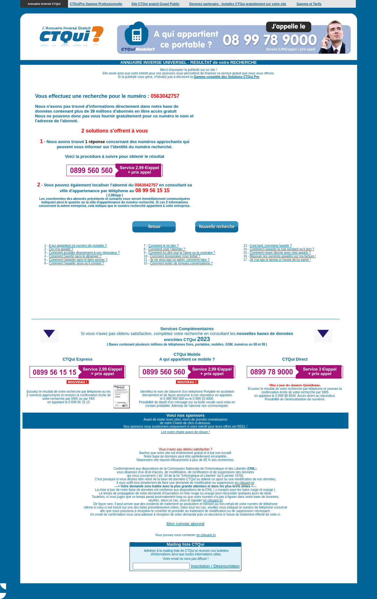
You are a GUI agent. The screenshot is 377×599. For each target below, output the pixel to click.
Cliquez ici (226, 591)
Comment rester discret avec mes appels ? (280, 252)
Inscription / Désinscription (215, 566)
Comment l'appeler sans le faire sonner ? (78, 259)
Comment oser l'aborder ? (166, 249)
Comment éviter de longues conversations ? (181, 263)
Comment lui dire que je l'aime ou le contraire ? (181, 252)
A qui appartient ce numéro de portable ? (78, 245)
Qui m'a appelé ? (61, 249)
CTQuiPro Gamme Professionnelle (96, 4)
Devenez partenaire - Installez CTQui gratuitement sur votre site (237, 4)
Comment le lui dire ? (163, 245)
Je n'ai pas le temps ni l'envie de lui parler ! (280, 259)
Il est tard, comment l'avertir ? (271, 245)
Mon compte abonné (186, 523)
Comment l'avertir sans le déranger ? (75, 256)
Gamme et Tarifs (308, 4)
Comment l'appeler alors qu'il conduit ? (76, 263)
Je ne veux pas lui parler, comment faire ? (180, 259)
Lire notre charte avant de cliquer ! (185, 432)
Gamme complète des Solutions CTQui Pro (226, 77)
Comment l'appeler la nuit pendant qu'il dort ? (282, 249)
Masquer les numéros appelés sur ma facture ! (283, 256)
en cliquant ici (244, 482)
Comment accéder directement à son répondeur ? (84, 252)
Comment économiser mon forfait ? (175, 256)
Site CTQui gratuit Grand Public (156, 4)
